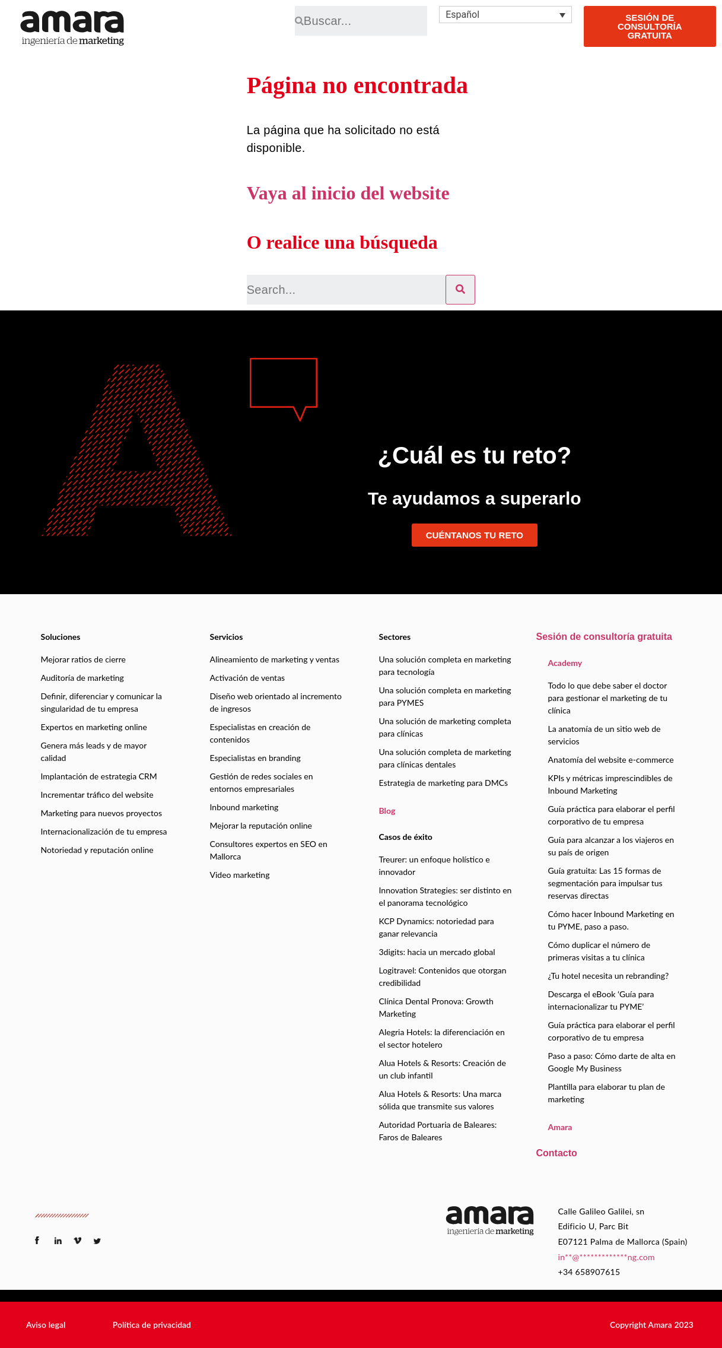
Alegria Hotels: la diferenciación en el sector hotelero (442, 1038)
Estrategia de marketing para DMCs (443, 783)
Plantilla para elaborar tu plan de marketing (606, 1092)
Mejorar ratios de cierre (83, 659)
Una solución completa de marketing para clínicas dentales (445, 758)
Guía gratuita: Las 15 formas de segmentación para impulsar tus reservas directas (605, 882)
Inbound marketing (244, 807)
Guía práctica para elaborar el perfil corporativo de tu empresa (611, 815)
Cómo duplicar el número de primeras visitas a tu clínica (599, 951)
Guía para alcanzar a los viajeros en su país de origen (611, 846)
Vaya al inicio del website (348, 193)
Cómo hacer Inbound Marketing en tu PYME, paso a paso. (611, 920)
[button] (45, 1325)
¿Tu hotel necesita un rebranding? (608, 975)
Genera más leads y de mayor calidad (94, 751)
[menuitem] (505, 14)
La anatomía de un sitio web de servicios (604, 735)
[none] (505, 14)
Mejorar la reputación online (261, 825)
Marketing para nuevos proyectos (101, 813)
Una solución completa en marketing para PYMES (445, 696)
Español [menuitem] (462, 14)
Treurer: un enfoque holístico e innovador (434, 865)
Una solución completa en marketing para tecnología (445, 665)
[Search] (460, 290)
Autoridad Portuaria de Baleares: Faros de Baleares (438, 1130)
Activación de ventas (247, 678)
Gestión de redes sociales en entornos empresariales (261, 782)
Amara (560, 1127)
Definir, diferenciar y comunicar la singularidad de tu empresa (101, 702)
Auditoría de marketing (82, 678)
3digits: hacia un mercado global (437, 952)
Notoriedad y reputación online (97, 850)
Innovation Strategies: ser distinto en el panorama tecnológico (445, 896)
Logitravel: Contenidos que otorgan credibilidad (443, 976)
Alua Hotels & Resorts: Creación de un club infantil (442, 1069)
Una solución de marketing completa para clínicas (445, 727)
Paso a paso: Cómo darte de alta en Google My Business (612, 1062)
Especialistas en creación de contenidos (260, 733)
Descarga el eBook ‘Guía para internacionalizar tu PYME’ (601, 1000)
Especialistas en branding (255, 758)
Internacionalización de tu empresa (104, 831)
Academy (565, 663)
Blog (387, 810)
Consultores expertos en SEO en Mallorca (268, 850)
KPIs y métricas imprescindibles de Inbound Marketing (610, 784)
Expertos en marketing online (94, 727)
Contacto (556, 1153)
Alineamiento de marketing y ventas (274, 659)
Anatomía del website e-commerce (611, 759)
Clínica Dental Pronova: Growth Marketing (436, 1007)
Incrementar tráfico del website (97, 794)
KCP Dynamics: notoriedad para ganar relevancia (436, 927)
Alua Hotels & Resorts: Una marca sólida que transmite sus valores (440, 1100)
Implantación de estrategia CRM (99, 776)
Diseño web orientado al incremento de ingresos (276, 702)
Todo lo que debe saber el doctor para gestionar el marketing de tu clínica (608, 697)
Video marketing (240, 875)
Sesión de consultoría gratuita (604, 637)
